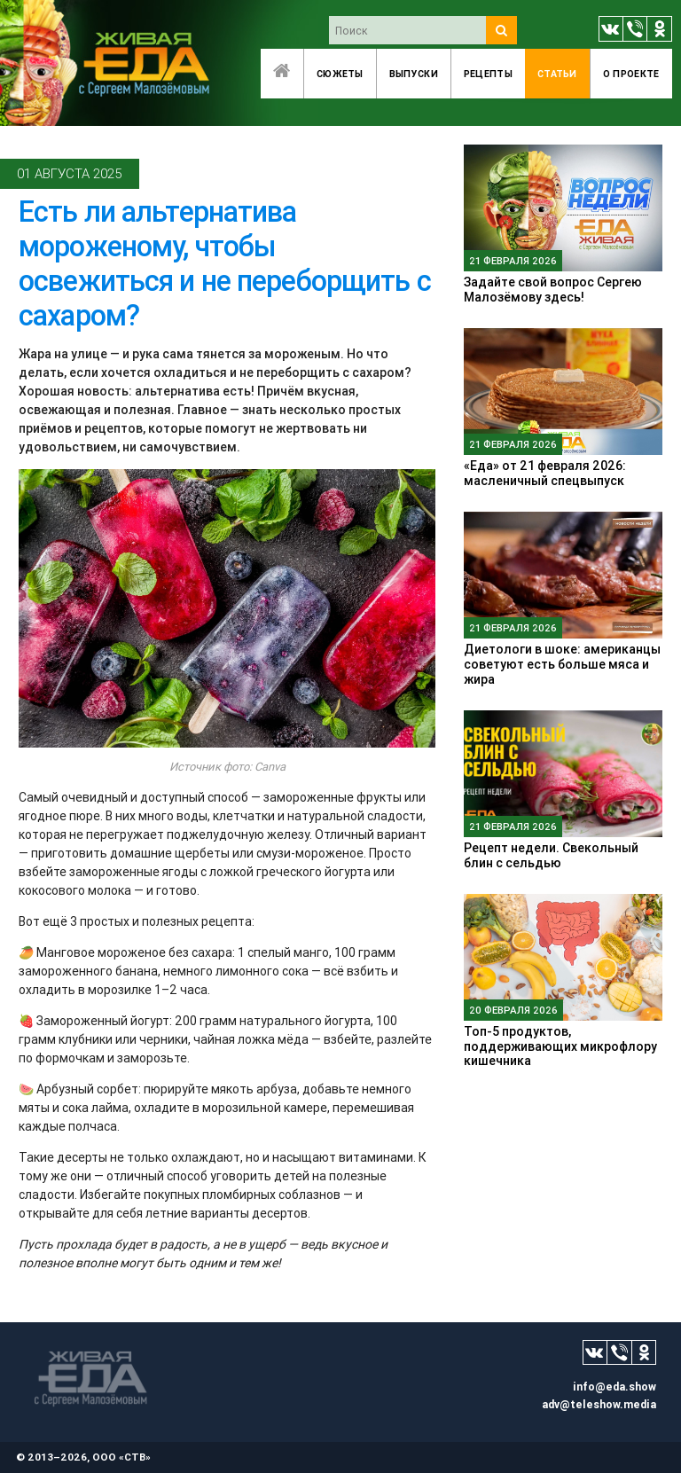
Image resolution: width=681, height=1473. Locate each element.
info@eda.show (614, 1386)
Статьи (557, 73)
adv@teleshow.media (599, 1404)
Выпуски (413, 73)
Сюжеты (340, 73)
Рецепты (488, 73)
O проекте (631, 73)
